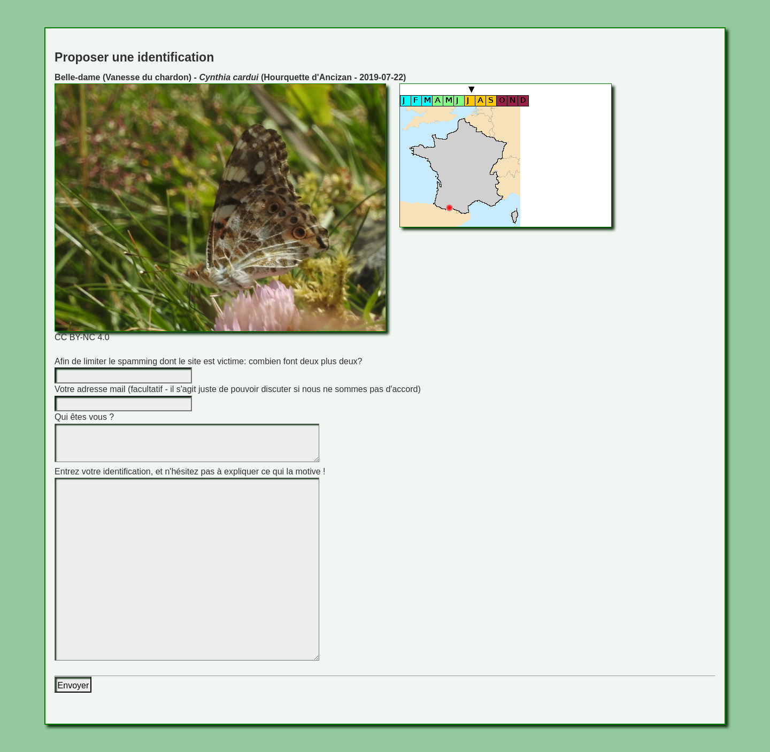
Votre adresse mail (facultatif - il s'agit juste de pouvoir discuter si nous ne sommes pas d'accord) (238, 389)
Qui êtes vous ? (84, 416)
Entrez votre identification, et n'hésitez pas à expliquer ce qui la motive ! (190, 471)
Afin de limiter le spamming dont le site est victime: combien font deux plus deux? (208, 361)
